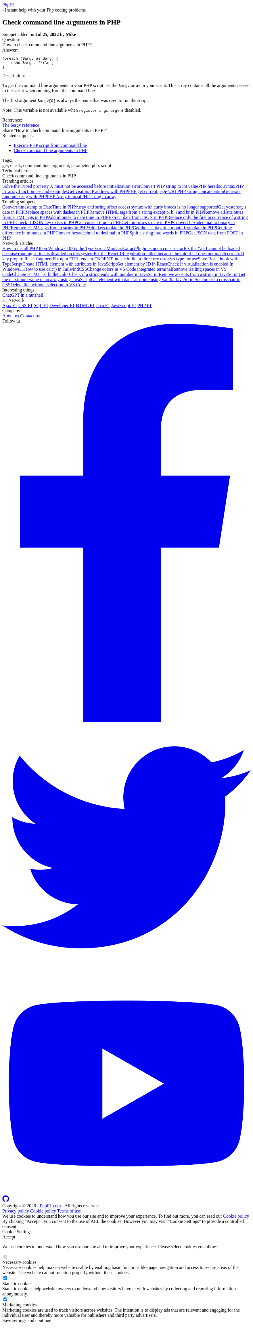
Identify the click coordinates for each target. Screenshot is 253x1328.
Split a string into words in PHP (159, 235)
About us (10, 318)
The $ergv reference (20, 127)
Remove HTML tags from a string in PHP (49, 230)
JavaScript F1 (123, 308)
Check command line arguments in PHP (50, 153)
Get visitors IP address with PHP (98, 194)
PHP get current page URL (152, 194)
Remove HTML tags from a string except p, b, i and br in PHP (146, 214)
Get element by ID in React (142, 266)
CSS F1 (25, 308)
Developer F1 (62, 308)
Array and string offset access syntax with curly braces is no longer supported (146, 209)
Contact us (30, 318)
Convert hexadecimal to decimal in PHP (92, 235)
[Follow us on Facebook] (126, 722)
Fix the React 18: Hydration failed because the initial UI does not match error (165, 256)
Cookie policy (43, 1213)
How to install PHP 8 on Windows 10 (36, 251)
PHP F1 (144, 308)
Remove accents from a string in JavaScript (199, 276)
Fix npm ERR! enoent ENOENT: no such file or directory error (111, 261)
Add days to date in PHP (110, 230)
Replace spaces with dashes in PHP (56, 214)
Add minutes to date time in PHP (78, 219)
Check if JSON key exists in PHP (46, 225)
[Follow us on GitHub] (5, 1203)
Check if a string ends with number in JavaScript (114, 276)
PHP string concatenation (200, 194)
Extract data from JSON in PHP (137, 219)
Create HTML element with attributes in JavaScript (69, 266)
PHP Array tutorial (64, 199)
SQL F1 (41, 308)
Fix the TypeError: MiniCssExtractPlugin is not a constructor (127, 251)
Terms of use (69, 1213)
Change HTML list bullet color (40, 276)
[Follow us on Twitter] (126, 972)
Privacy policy (15, 1213)
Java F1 (103, 308)
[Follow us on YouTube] (126, 1195)
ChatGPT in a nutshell (22, 297)
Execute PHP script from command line (50, 147)
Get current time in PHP (99, 225)
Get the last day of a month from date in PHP (174, 230)
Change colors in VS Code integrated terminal (129, 271)
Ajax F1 (9, 308)
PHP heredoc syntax (216, 188)
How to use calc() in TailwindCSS (55, 271)
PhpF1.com (50, 1208)
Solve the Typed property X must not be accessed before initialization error (71, 188)
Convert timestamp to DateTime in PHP (38, 209)
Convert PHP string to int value (169, 188)
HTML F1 (85, 308)
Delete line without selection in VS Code (48, 287)
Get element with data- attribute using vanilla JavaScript (143, 282)
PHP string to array (99, 199)
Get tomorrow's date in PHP (147, 225)
